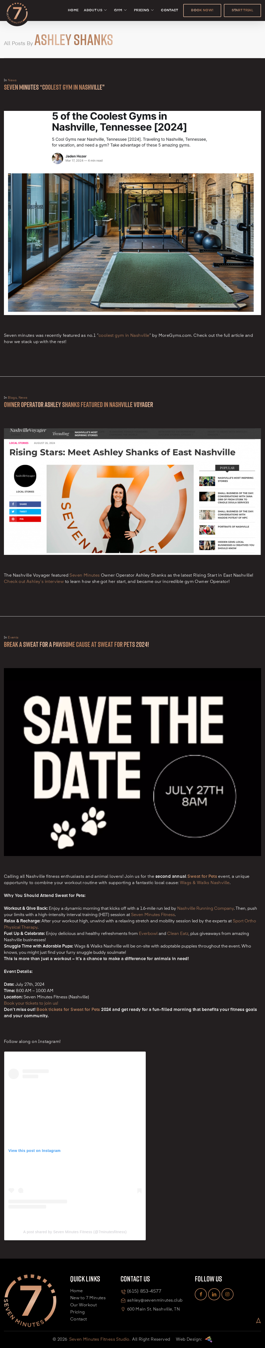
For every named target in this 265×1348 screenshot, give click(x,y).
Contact (78, 1319)
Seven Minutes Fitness (153, 915)
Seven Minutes (84, 575)
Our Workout (83, 1305)
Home (76, 1291)
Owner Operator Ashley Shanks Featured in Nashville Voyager (78, 404)
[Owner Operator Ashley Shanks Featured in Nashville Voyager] (132, 569)
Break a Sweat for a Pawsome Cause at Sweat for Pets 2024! (76, 644)
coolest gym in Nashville (124, 336)
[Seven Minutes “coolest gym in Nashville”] (132, 330)
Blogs (12, 397)
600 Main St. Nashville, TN (153, 1309)
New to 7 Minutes (88, 1298)
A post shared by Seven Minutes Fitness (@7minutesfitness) (75, 1232)
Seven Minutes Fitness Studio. (100, 1340)
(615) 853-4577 (144, 1291)
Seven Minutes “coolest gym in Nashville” (54, 87)
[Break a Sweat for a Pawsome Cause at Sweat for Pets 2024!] (132, 871)
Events (13, 637)
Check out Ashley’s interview (34, 582)
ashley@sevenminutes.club (155, 1300)
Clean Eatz (177, 934)
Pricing (77, 1312)
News (12, 80)
